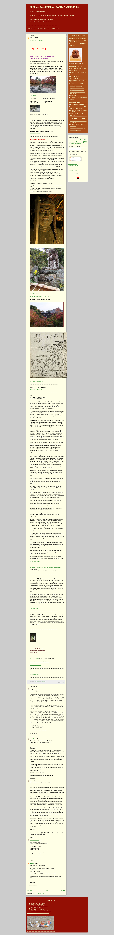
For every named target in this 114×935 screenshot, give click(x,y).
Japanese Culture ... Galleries (77, 88)
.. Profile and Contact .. (73, 165)
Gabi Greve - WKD (34, 840)
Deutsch (74, 140)
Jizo (70, 142)
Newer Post (29, 890)
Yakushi (79, 143)
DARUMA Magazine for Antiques (77, 128)
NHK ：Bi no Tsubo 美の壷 (36, 389)
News (31, 781)
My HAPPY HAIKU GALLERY (77, 104)
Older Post (63, 890)
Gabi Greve (32, 863)
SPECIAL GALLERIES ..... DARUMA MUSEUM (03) (54, 7)
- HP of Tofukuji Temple (35, 133)
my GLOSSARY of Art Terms (77, 90)
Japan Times (33, 738)
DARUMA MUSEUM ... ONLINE (38, 903)
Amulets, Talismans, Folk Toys (77, 83)
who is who (74, 143)
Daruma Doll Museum (75, 70)
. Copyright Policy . (72, 170)
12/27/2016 (32, 882)
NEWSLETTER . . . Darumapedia (78, 38)
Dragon (62, 682)
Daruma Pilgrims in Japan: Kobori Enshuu (39, 662)
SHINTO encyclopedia (75, 130)
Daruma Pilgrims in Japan (37, 904)
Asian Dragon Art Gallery (76, 86)
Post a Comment (33, 885)
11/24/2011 (32, 778)
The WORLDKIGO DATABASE (38, 909)
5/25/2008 (32, 736)
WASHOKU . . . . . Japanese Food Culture (41, 911)
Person (78, 142)
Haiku (85, 140)
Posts (72, 157)
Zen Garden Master (34, 658)
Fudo (81, 140)
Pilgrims (84, 142)
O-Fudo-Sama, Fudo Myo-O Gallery (39, 906)
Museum (73, 141)
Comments (73, 160)
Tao (69, 143)
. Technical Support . (72, 164)
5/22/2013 (32, 860)
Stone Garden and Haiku (35, 665)
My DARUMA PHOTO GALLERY (78, 72)
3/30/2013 (32, 837)
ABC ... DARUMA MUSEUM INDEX (78, 68)
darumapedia (73, 95)
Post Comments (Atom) (38, 893)
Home (46, 890)
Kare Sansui (34, 38)
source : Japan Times (35, 561)
